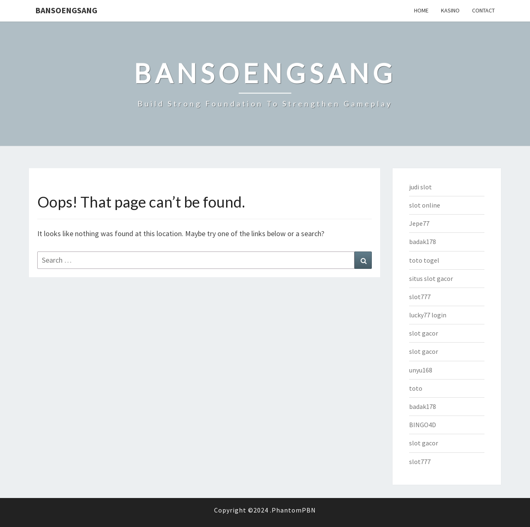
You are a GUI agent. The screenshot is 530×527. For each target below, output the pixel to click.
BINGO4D (422, 425)
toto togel (424, 260)
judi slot (420, 187)
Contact (483, 10)
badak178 (422, 241)
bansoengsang (66, 10)
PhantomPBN (294, 510)
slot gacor (423, 333)
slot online (424, 205)
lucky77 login (427, 315)
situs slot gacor (431, 278)
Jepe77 (419, 223)
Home (421, 10)
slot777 (420, 297)
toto (415, 388)
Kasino (450, 10)
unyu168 (420, 370)
